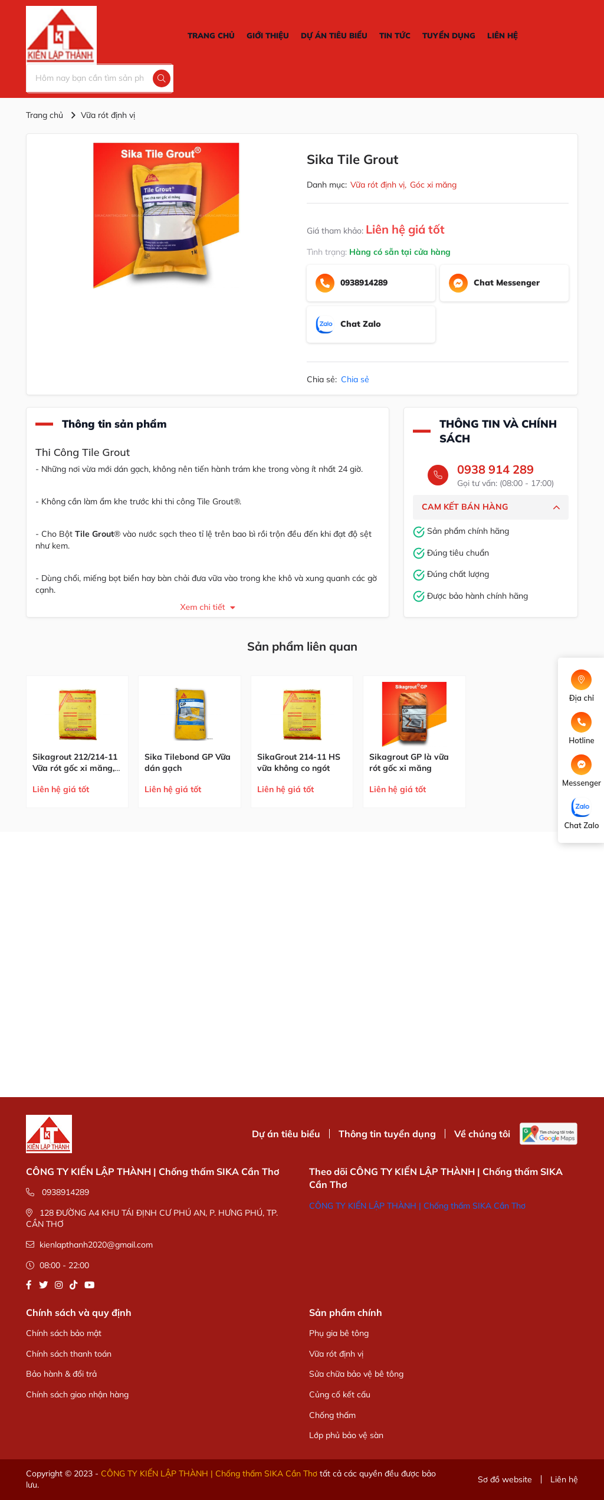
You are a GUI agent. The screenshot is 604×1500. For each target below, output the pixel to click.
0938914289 (57, 1192)
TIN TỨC (395, 35)
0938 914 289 (495, 469)
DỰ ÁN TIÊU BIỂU (334, 35)
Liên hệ (564, 1479)
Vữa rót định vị (108, 115)
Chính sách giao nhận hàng (77, 1394)
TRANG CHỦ (211, 35)
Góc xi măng (433, 184)
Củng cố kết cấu (339, 1394)
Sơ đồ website (505, 1479)
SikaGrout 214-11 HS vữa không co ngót (298, 762)
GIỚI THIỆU (268, 35)
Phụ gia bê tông (339, 1333)
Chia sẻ (355, 379)
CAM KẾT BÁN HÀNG (491, 507)
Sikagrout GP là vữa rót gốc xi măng (409, 762)
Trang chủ (44, 115)
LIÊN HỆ (502, 35)
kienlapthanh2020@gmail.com (89, 1244)
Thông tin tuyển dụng (387, 1134)
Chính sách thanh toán (68, 1353)
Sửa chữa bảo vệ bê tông (356, 1373)
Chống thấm (332, 1415)
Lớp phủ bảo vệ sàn (346, 1435)
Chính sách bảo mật (63, 1333)
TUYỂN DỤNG (448, 35)
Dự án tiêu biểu (286, 1134)
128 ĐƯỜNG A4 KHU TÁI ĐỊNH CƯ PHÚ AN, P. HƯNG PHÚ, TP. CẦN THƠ (152, 1218)
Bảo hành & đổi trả (61, 1373)
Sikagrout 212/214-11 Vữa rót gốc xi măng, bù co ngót (74, 768)
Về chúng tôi (482, 1134)
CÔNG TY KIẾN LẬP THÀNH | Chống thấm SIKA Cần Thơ (417, 1205)
